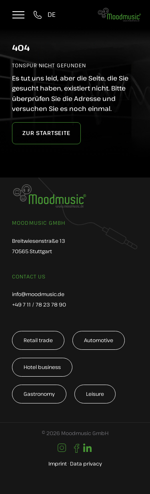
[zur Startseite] (46, 133)
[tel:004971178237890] (39, 15)
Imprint (57, 463)
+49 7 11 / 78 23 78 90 (39, 304)
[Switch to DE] (52, 15)
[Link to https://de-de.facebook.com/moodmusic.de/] (76, 448)
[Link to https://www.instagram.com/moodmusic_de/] (62, 448)
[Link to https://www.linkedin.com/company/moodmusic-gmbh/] (87, 448)
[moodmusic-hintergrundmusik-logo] (119, 12)
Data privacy (86, 463)
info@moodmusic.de (38, 294)
